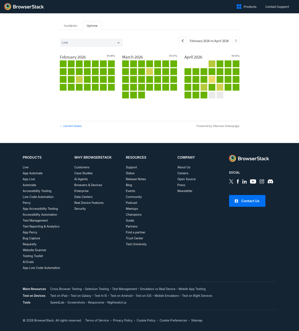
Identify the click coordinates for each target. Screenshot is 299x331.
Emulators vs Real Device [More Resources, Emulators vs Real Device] (158, 289)
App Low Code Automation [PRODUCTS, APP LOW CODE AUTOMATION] (41, 268)
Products (251, 6)
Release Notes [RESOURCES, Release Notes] (136, 179)
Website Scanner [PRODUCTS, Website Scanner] (34, 250)
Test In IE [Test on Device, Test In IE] (100, 295)
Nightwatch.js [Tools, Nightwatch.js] (116, 302)
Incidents (70, 25)
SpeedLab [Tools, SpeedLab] (57, 302)
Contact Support (277, 6)
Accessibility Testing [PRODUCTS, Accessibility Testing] (37, 191)
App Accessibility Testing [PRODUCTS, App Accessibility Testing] (40, 208)
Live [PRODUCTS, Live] (26, 167)
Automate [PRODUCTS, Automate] (29, 185)
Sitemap (196, 320)
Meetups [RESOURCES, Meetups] (132, 208)
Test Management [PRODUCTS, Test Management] (35, 220)
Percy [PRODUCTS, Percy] (27, 202)
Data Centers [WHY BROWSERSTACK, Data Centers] (83, 197)
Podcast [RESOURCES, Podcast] (131, 202)
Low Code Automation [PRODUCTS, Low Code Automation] (38, 197)
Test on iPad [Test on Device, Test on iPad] (58, 295)
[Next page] (235, 40)
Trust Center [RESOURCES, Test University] (134, 238)
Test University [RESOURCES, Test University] (136, 244)
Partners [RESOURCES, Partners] (132, 226)
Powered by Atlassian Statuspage (218, 126)
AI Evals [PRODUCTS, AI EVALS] (28, 262)
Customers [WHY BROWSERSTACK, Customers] (82, 167)
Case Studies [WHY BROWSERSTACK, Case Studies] (83, 173)
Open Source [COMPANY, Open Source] (186, 179)
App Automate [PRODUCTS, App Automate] (33, 173)
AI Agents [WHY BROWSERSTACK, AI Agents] (81, 179)
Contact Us (247, 201)
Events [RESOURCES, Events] (130, 191)
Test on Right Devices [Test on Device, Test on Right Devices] (197, 295)
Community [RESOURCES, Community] (134, 197)
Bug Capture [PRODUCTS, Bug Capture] (31, 238)
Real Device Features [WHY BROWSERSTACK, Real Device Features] (89, 202)
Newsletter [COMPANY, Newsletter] (185, 191)
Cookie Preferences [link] (173, 320)
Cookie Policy (146, 320)
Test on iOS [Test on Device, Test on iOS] (143, 295)
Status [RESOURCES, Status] (130, 173)
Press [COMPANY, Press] (181, 185)
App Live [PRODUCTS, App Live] (29, 179)
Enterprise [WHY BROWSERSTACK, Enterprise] (81, 191)
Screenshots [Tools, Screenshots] (76, 302)
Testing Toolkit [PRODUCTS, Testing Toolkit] (33, 256)
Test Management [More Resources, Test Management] (124, 289)
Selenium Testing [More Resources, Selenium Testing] (97, 289)
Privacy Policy (123, 320)
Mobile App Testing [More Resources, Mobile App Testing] (192, 289)
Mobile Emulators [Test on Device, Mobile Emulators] (167, 295)
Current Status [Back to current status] (71, 126)
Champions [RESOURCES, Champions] (134, 214)
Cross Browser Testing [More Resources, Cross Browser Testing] (66, 289)
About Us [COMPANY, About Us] (183, 167)
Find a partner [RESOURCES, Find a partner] (136, 232)
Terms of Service (97, 320)
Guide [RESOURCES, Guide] (130, 220)
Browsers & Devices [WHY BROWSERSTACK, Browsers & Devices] (88, 185)
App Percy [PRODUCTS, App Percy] (30, 232)
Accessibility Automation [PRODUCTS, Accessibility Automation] (40, 214)
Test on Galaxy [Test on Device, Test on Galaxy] (81, 295)
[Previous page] (182, 40)
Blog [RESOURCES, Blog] (129, 185)
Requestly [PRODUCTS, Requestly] (30, 244)
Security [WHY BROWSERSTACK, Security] (80, 208)
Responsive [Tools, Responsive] (96, 302)
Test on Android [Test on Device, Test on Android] (121, 295)
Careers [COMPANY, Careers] (182, 173)
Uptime (92, 25)
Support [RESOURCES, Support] (131, 167)
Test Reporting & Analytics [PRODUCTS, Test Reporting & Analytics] (41, 226)
